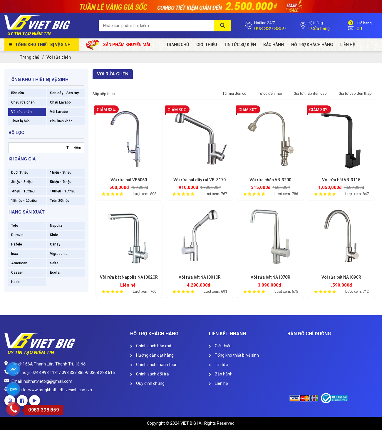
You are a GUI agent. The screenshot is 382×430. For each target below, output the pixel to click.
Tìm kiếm (73, 148)
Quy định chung (147, 383)
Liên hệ (218, 383)
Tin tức (218, 364)
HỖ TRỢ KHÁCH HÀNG (312, 44)
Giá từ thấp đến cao (310, 93)
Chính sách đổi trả (149, 374)
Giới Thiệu (206, 44)
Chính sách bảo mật (151, 345)
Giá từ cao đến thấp (355, 93)
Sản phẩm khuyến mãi (118, 44)
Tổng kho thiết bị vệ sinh (43, 44)
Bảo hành (273, 44)
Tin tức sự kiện (240, 44)
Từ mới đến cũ (234, 93)
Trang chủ (177, 44)
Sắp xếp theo (104, 94)
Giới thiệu (220, 345)
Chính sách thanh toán (153, 364)
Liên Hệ (347, 44)
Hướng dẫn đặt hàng (152, 355)
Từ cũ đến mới (270, 93)
